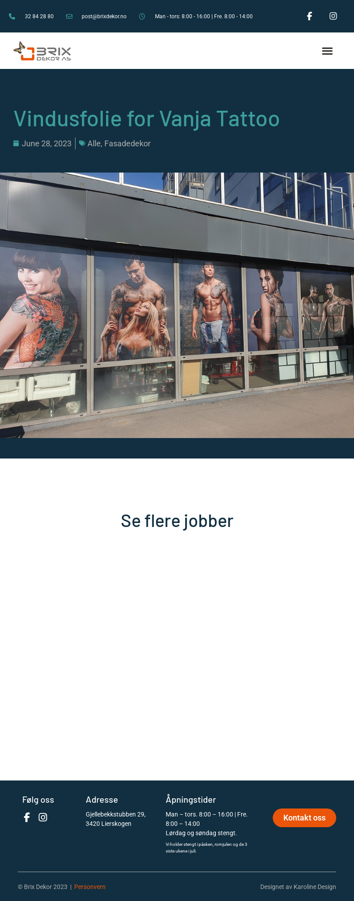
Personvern (90, 886)
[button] (327, 51)
